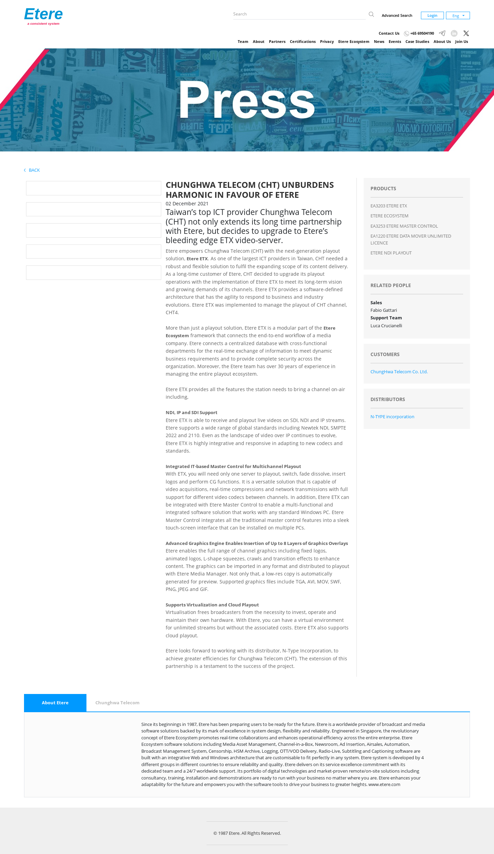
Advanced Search (397, 15)
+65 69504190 (419, 33)
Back (32, 170)
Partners (277, 41)
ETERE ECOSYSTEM (389, 216)
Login (432, 15)
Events (395, 41)
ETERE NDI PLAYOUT (391, 253)
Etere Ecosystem (353, 41)
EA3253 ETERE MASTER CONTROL (404, 226)
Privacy (327, 41)
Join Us (461, 41)
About (258, 41)
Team (243, 41)
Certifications (303, 41)
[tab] (55, 703)
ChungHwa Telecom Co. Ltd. (399, 371)
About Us (442, 41)
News (379, 41)
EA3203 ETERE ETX (388, 206)
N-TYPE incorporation (392, 416)
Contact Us (389, 33)
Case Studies (417, 41)
